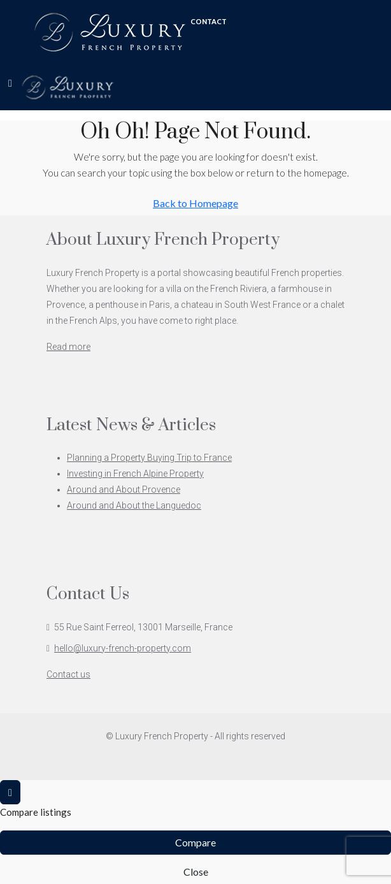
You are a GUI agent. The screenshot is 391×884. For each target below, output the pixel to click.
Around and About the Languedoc (134, 505)
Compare (195, 842)
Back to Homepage (195, 203)
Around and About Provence (123, 489)
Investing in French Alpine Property (135, 473)
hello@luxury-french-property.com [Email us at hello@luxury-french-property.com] (122, 648)
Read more (68, 347)
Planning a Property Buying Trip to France (149, 458)
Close (195, 872)
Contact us (68, 674)
